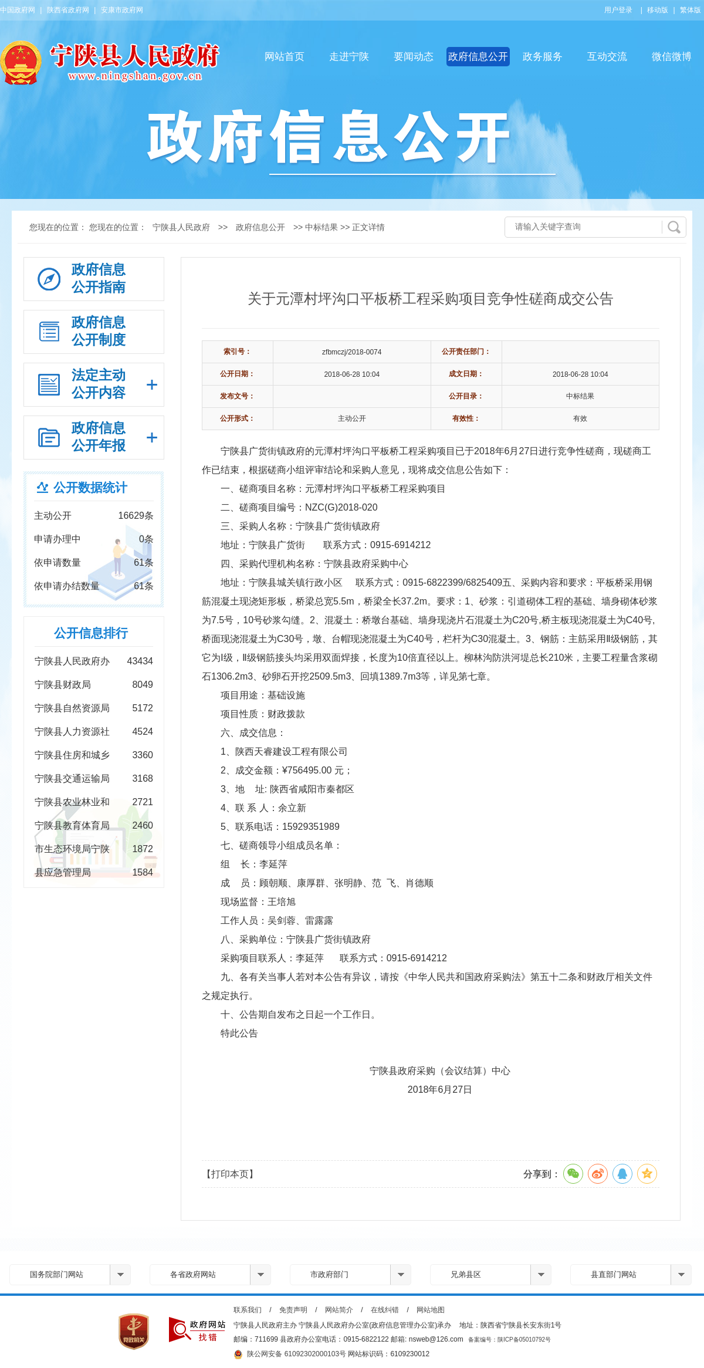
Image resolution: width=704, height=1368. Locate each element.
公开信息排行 (91, 633)
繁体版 (690, 10)
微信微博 (672, 56)
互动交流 (607, 56)
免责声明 (293, 1310)
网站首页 (284, 56)
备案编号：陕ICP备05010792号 (509, 1339)
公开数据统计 (90, 487)
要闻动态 (414, 56)
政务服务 (543, 56)
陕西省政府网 (68, 10)
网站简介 (339, 1310)
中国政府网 (17, 10)
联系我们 (247, 1310)
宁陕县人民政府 (181, 227)
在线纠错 (385, 1310)
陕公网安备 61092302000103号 (289, 1354)
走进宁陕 (349, 56)
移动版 (657, 10)
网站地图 (431, 1310)
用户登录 (618, 10)
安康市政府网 (122, 10)
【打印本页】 (230, 1174)
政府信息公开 (478, 56)
